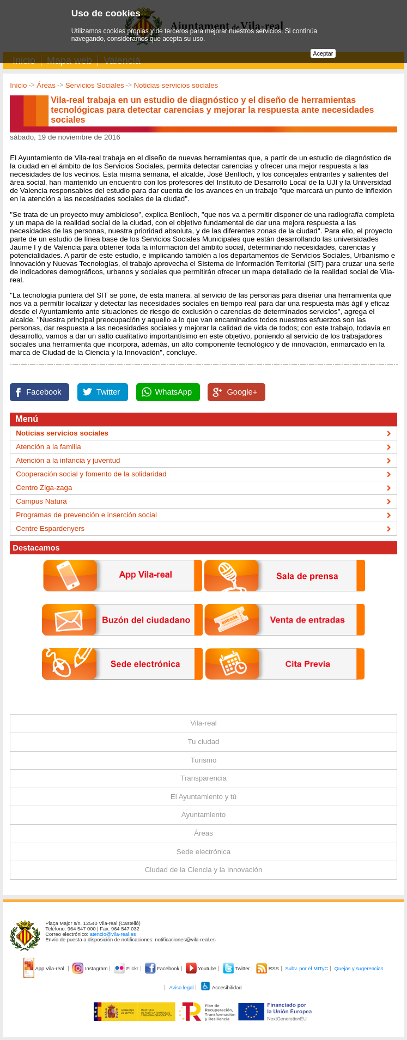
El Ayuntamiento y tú (203, 797)
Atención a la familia (48, 447)
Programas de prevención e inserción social (86, 515)
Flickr (126, 968)
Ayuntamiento (203, 815)
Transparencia (203, 778)
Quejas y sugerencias (359, 968)
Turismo (204, 760)
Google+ (242, 392)
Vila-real (203, 723)
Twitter (108, 392)
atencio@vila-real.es (113, 934)
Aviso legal (181, 987)
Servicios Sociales (94, 85)
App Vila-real (44, 968)
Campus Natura (41, 501)
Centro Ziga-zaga (44, 487)
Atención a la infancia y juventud (68, 460)
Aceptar (323, 53)
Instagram (90, 968)
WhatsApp (173, 392)
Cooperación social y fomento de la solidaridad (91, 474)
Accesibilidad (221, 987)
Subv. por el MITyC (307, 968)
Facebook (43, 392)
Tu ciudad (203, 741)
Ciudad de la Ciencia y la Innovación (204, 870)
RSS (268, 968)
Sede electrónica (203, 852)
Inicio (18, 85)
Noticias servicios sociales (175, 85)
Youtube (202, 968)
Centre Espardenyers (50, 528)
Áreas (46, 85)
